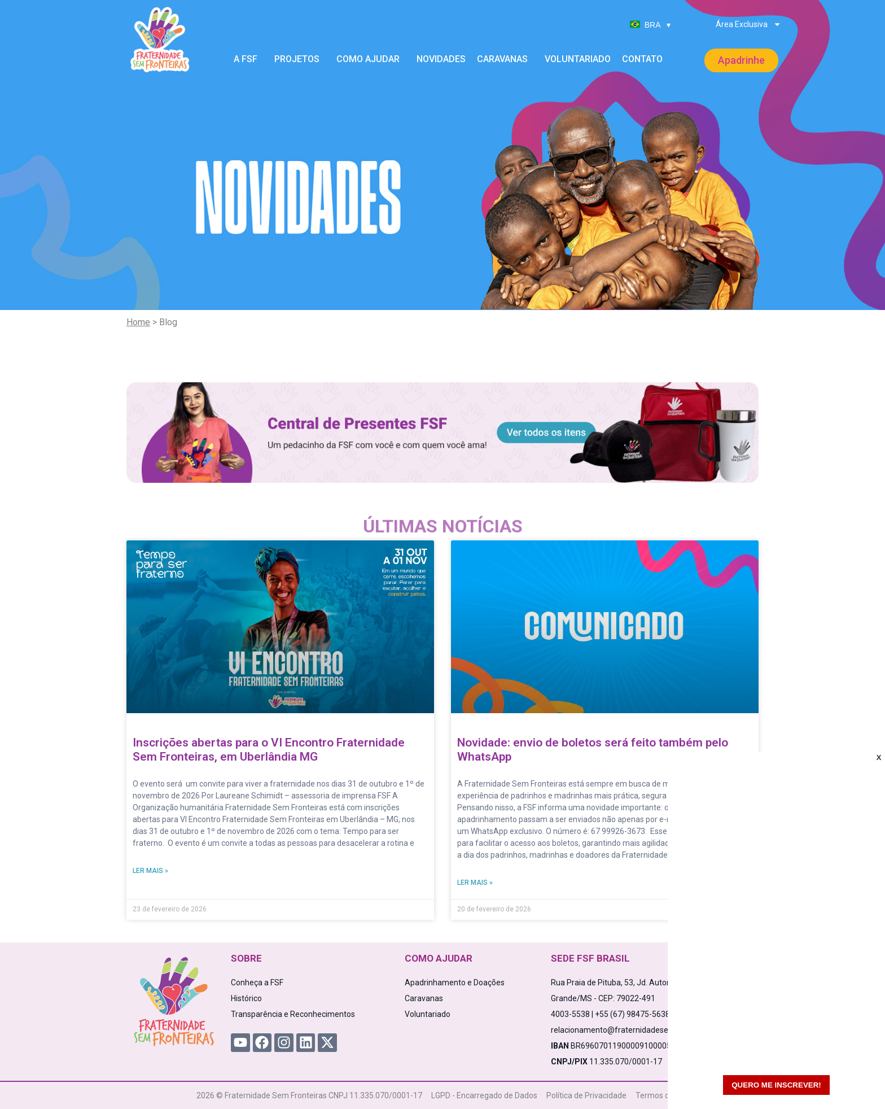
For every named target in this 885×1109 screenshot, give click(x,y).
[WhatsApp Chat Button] (857, 1081)
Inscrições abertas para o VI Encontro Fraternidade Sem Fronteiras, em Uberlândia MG (269, 749)
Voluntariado (578, 59)
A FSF (248, 59)
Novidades (441, 59)
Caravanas (505, 59)
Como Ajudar (370, 59)
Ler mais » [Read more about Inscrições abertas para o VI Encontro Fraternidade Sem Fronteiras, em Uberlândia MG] (150, 871)
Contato (642, 59)
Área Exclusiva (748, 24)
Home (138, 322)
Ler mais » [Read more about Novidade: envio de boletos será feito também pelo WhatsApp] (475, 883)
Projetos (299, 59)
